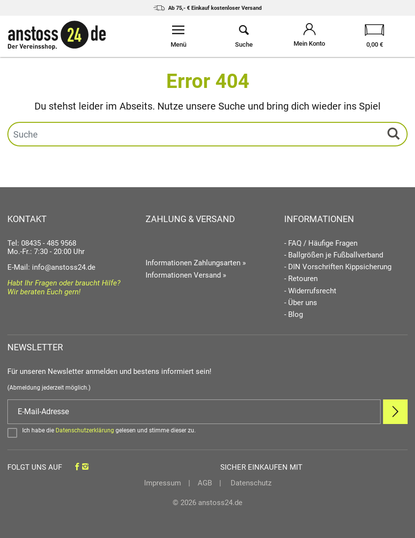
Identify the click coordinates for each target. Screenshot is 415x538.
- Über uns (300, 303)
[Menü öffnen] (178, 36)
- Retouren (301, 279)
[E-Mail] (194, 411)
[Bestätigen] (207, 432)
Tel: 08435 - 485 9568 (41, 243)
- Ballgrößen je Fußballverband (333, 255)
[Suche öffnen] (243, 36)
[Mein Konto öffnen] (309, 36)
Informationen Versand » (186, 275)
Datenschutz (250, 483)
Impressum (162, 483)
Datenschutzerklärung (85, 430)
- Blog (293, 315)
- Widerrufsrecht (310, 291)
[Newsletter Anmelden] (395, 411)
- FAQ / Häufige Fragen (320, 243)
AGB (205, 483)
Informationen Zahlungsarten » (196, 262)
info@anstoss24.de (63, 267)
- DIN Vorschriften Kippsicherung (337, 267)
